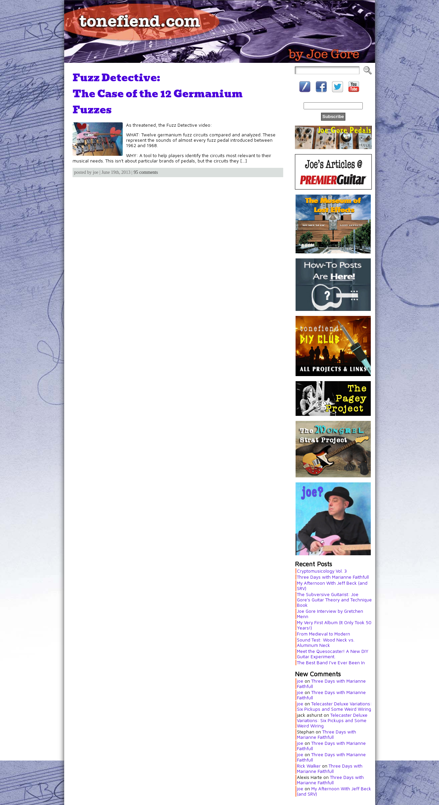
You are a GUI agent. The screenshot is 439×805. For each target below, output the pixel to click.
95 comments (146, 172)
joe (300, 681)
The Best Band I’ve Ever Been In (331, 662)
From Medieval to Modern (323, 634)
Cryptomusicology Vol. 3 (322, 571)
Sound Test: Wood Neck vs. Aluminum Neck (325, 642)
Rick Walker (309, 766)
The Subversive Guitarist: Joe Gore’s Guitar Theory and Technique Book (334, 600)
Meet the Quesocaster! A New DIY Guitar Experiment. (332, 654)
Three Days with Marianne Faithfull (333, 577)
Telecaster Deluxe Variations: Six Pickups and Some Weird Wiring (334, 706)
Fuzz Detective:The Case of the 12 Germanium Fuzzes (158, 94)
